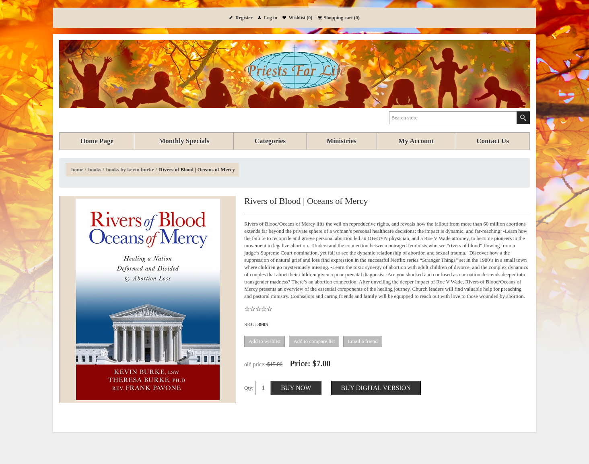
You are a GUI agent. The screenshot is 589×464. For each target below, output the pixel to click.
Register (244, 18)
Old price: (255, 364)
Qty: (248, 388)
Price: (300, 363)
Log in (270, 18)
